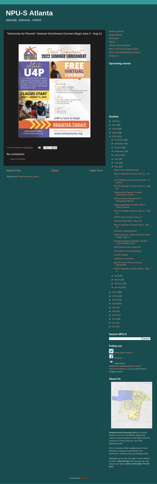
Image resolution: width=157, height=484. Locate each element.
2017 (114, 307)
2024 (114, 129)
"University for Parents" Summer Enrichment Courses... (128, 193)
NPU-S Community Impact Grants (124, 49)
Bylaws (112, 42)
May (116, 167)
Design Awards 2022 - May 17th (128, 221)
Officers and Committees (120, 45)
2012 (114, 323)
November (119, 144)
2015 (114, 315)
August (117, 155)
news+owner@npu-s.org (119, 369)
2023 (114, 133)
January (118, 287)
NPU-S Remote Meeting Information (124, 52)
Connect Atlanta (121, 255)
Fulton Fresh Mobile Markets (126, 170)
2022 (114, 136)
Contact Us (114, 56)
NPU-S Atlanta (29, 13)
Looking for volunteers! (124, 259)
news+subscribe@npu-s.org (126, 366)
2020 (114, 296)
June (116, 163)
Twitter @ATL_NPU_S (121, 353)
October (118, 147)
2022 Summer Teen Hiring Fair (127, 247)
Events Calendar (116, 31)
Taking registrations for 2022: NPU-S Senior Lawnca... (130, 206)
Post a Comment (17, 159)
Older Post (96, 170)
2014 (114, 319)
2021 (114, 292)
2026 (114, 121)
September (119, 151)
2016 (114, 311)
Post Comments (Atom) (29, 176)
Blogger (83, 478)
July (116, 159)
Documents (114, 38)
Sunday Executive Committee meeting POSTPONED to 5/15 (130, 242)
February (118, 283)
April (116, 276)
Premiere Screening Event (125, 231)
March (117, 280)
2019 (114, 300)
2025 (114, 125)
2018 (114, 303)
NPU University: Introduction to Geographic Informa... (127, 199)
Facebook (116, 358)
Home (55, 170)
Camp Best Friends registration (127, 251)
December (119, 140)
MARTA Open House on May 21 (128, 217)
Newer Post (14, 170)
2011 (114, 326)
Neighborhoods (115, 35)
